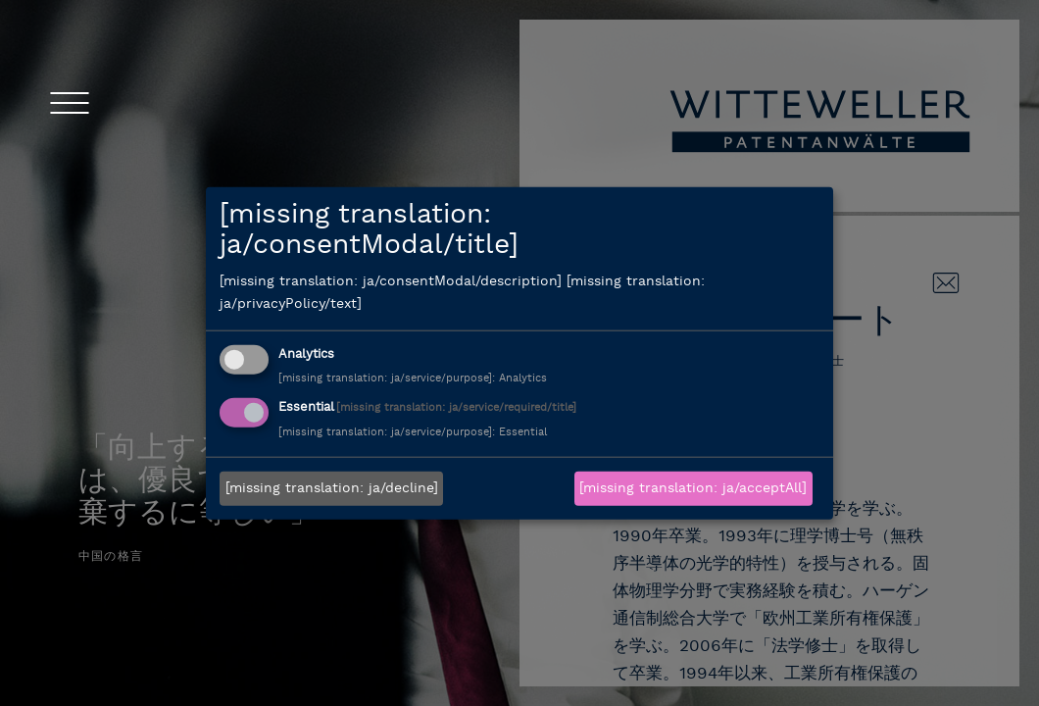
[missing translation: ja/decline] (331, 488)
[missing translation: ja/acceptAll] (693, 488)
